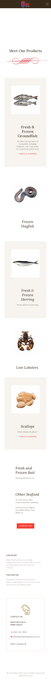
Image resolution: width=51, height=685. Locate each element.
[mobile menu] (47, 4)
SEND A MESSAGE (18, 644)
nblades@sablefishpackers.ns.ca (26, 637)
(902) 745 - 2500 (20, 632)
